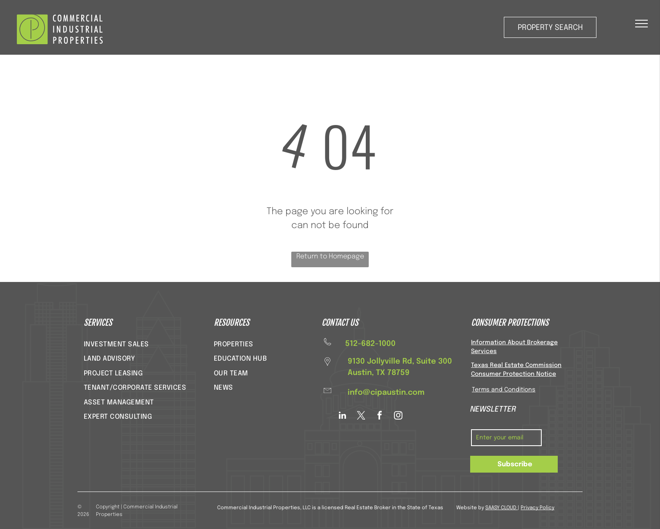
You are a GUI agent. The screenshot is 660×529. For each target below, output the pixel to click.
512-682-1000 (370, 344)
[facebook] (379, 416)
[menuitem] (116, 345)
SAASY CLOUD (500, 507)
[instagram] (398, 416)
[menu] (641, 24)
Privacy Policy (537, 507)
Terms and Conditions (503, 390)
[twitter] (361, 416)
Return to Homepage (330, 256)
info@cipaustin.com (386, 392)
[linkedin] (342, 416)
